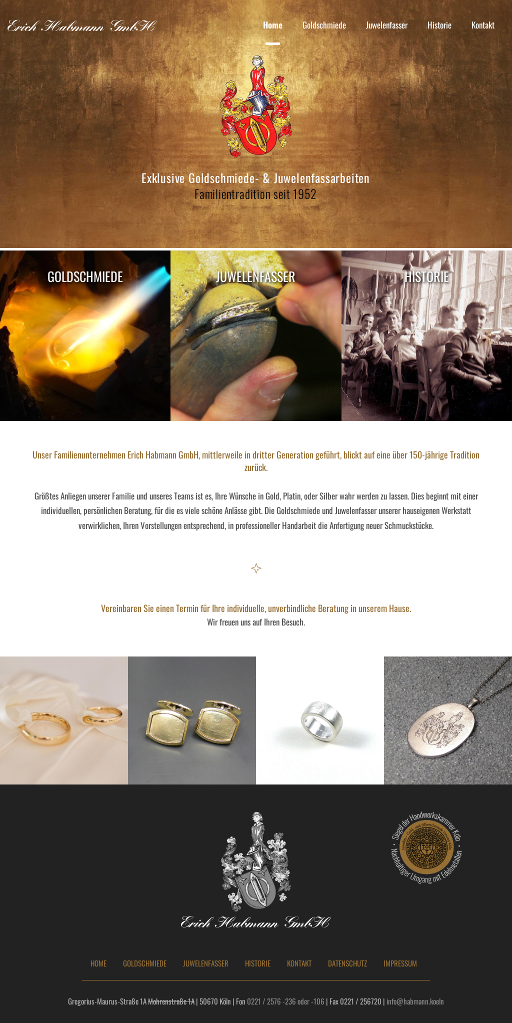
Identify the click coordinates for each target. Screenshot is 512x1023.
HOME (98, 963)
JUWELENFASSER (205, 963)
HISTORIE (257, 963)
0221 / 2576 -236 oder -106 (285, 1001)
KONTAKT (299, 963)
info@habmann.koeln (415, 1001)
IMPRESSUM (400, 963)
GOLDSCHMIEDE (144, 963)
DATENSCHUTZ (347, 963)
